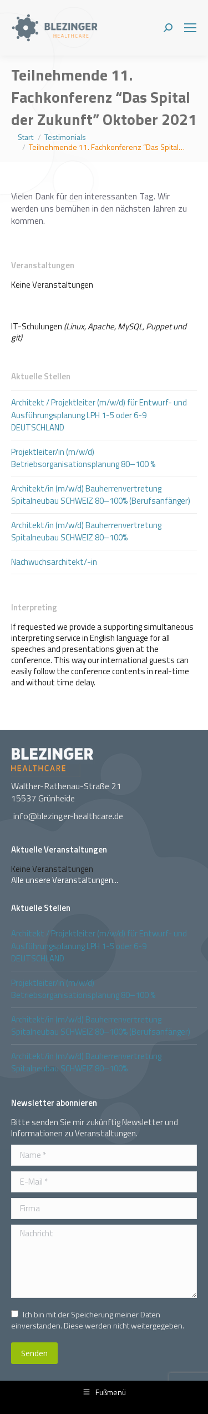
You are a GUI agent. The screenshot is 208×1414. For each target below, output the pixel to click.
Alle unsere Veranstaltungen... (64, 880)
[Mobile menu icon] (190, 27)
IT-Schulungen (36, 326)
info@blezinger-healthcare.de (68, 816)
